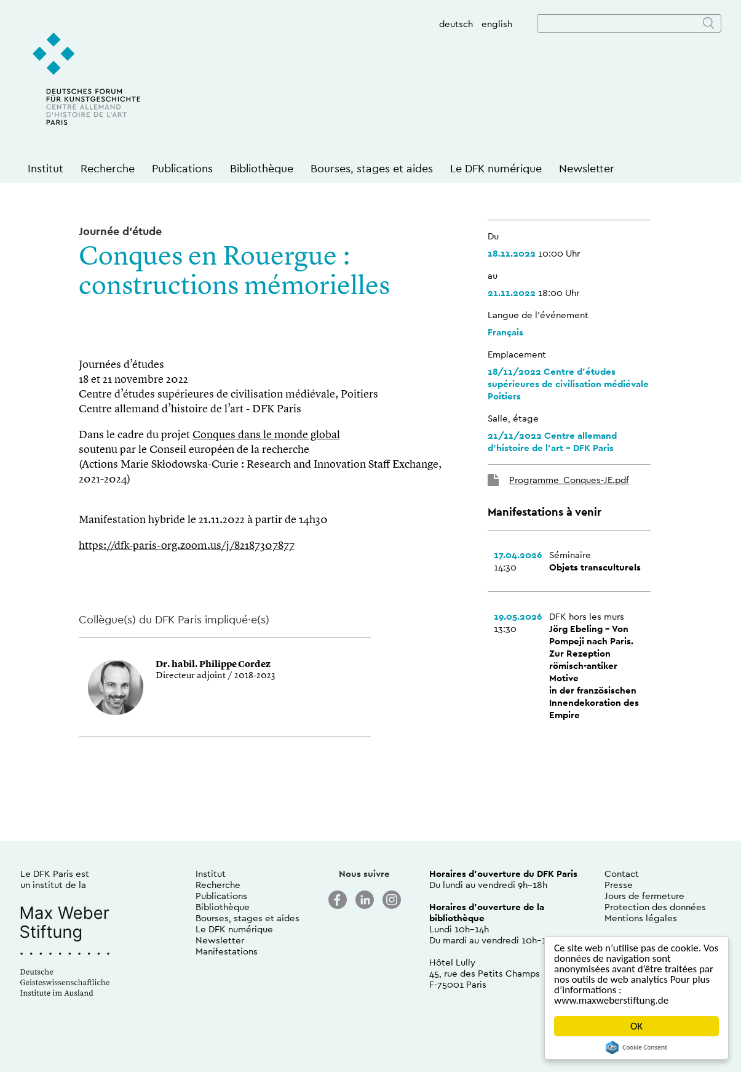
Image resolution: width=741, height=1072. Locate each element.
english (496, 24)
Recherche (108, 168)
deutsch (456, 24)
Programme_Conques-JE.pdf (569, 480)
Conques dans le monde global (266, 435)
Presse (618, 884)
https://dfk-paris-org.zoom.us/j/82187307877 (187, 545)
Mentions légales (640, 918)
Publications (182, 168)
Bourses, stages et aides (372, 168)
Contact (621, 873)
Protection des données (655, 907)
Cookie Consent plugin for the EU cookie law (636, 1047)
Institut (45, 168)
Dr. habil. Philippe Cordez (213, 665)
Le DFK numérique (496, 168)
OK (636, 1026)
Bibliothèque (261, 168)
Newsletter (586, 168)
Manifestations (227, 951)
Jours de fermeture (644, 896)
